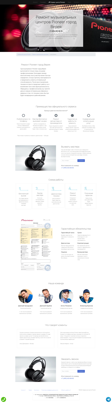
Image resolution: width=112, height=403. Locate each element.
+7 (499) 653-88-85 (56, 31)
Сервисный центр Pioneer (24, 54)
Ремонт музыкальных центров (40, 54)
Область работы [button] (65, 390)
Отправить (81, 160)
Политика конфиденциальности (50, 390)
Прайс (69, 2)
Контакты (76, 2)
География (43, 2)
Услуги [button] (35, 2)
